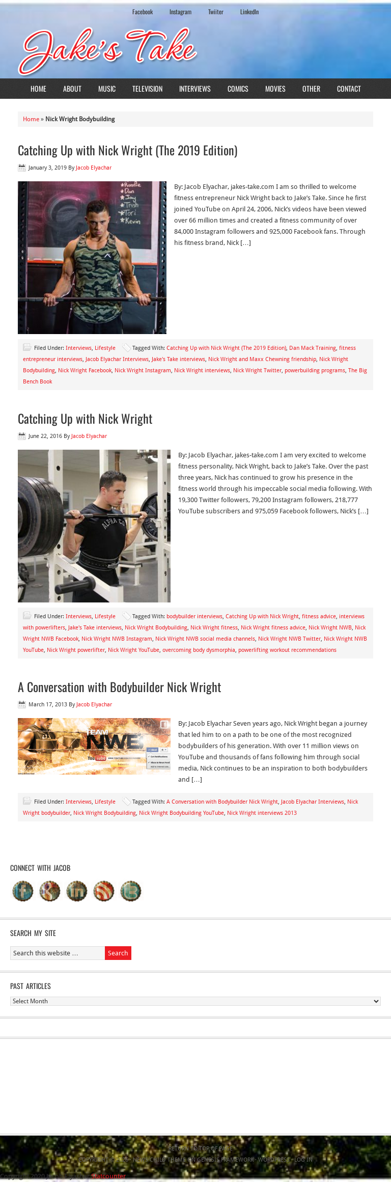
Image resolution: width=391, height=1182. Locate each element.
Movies (275, 88)
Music (107, 88)
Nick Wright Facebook (84, 370)
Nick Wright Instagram (143, 370)
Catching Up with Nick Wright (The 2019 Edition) (127, 150)
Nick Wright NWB (330, 627)
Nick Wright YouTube (133, 650)
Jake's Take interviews (178, 359)
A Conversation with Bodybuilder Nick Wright (119, 686)
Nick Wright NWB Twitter (289, 639)
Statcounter (108, 1176)
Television (147, 88)
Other (311, 88)
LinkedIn (249, 11)
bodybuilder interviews (194, 616)
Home (38, 88)
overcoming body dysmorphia (198, 650)
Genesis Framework (225, 1160)
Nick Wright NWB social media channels (205, 639)
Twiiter (216, 11)
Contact (349, 88)
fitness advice (319, 616)
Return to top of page (201, 1148)
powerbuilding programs (315, 370)
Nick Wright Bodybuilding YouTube (181, 813)
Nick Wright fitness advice (273, 627)
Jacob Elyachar (93, 167)
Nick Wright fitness (214, 627)
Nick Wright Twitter (257, 370)
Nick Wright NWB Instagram (116, 639)
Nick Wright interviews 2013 (262, 813)
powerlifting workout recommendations (287, 650)
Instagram (180, 11)
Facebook (142, 11)
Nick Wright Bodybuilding (156, 627)
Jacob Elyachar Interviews (117, 359)
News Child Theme (159, 1160)
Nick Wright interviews (202, 370)
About (72, 88)
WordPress (274, 1160)
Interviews (195, 88)
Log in (303, 1160)
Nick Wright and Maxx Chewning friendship (262, 359)
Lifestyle (105, 348)
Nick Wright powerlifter (76, 650)
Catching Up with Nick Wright (85, 418)
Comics (238, 88)
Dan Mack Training (312, 348)
